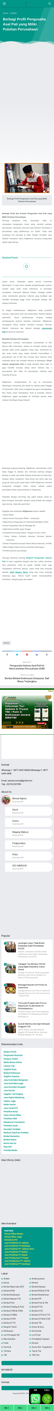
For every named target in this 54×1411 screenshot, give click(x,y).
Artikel (7, 643)
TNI (5, 1355)
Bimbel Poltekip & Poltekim (14, 1307)
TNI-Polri (35, 1355)
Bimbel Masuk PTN (12, 1299)
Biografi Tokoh (10, 1327)
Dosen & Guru (38, 1327)
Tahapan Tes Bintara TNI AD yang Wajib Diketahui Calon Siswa (31, 967)
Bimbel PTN (37, 1307)
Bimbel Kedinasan (12, 1295)
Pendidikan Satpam (41, 1339)
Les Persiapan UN (11, 1335)
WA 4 (47, 1408)
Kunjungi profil (17, 802)
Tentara (7, 1351)
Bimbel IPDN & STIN (40, 1291)
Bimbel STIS (37, 1311)
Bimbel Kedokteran (40, 1295)
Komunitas (36, 1331)
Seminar (7, 1347)
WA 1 (6, 1408)
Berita (6, 1283)
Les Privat (36, 1335)
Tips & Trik (36, 1351)
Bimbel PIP (36, 1299)
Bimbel (35, 1283)
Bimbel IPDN (9, 1291)
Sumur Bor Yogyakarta (42, 1347)
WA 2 (20, 1408)
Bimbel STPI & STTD (41, 1315)
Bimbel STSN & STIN (41, 1319)
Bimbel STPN (10, 1319)
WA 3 (33, 1408)
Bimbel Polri (9, 1303)
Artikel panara (38, 1279)
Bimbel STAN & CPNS (13, 1311)
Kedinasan (8, 1331)
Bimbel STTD (10, 1323)
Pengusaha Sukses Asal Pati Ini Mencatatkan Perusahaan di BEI (27, 667)
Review (35, 1343)
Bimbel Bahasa (38, 1287)
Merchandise (9, 1339)
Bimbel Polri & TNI (40, 1303)
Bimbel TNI (36, 1323)
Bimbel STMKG (10, 1315)
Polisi (6, 1343)
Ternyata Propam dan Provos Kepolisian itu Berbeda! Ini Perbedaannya (32, 1006)
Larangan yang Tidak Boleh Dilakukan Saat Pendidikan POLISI (31, 946)
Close (50, 691)
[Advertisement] (27, 75)
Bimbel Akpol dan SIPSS (14, 1287)
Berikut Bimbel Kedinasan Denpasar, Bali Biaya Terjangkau (27, 680)
